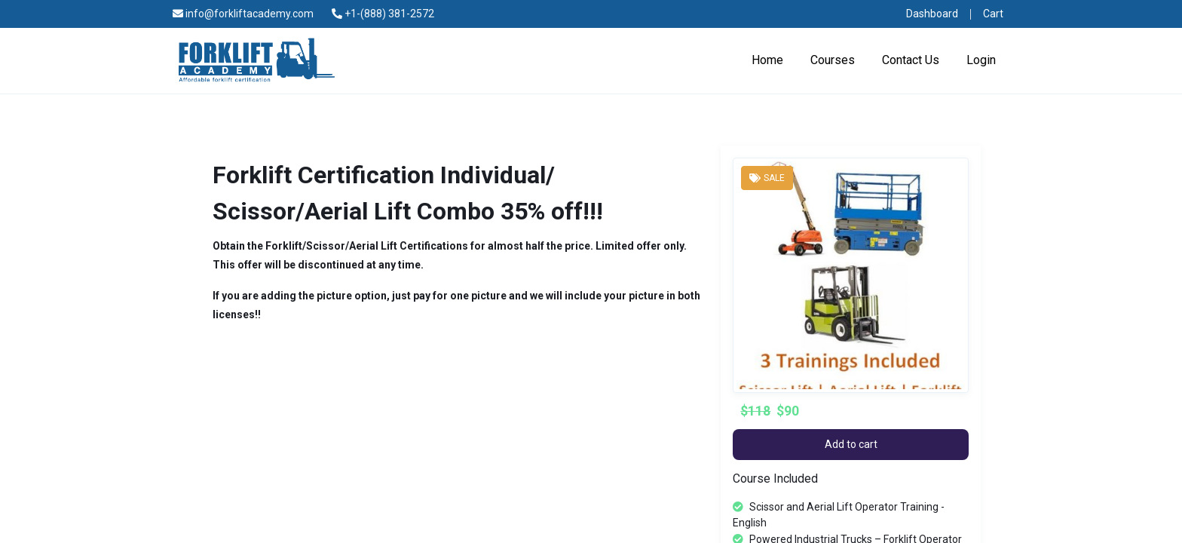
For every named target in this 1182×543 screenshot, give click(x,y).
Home (767, 60)
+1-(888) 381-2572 (383, 14)
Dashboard (932, 14)
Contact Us (910, 60)
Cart (993, 14)
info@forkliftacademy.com (243, 14)
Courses (832, 60)
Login (981, 60)
